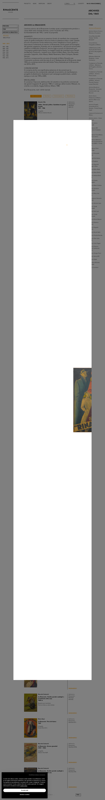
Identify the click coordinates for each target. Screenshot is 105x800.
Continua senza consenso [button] (37, 775)
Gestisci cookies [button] (25, 794)
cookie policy (23, 786)
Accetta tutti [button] (24, 790)
